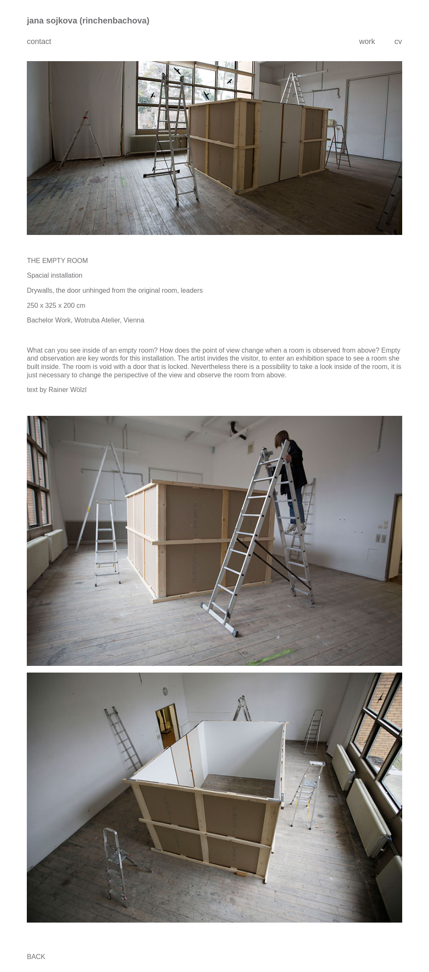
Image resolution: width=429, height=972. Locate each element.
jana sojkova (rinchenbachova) (88, 20)
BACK (36, 956)
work (367, 41)
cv (398, 41)
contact (39, 41)
